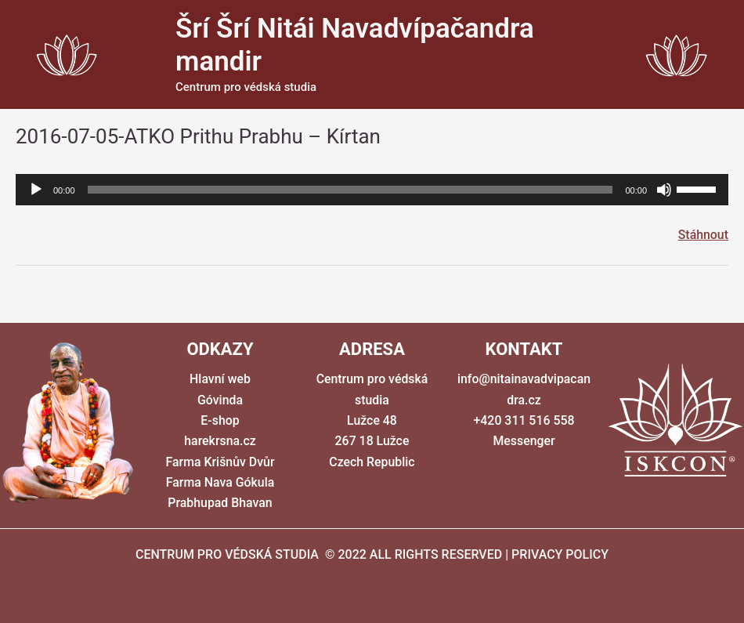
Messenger (524, 441)
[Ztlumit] (664, 189)
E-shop (220, 420)
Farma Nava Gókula (220, 482)
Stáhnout (702, 234)
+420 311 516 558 (524, 420)
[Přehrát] (36, 189)
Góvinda (220, 400)
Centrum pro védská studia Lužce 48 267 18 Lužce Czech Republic (372, 420)
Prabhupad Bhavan (220, 503)
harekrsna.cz (220, 441)
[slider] (350, 190)
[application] (372, 189)
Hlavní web (220, 378)
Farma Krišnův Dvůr (220, 462)
